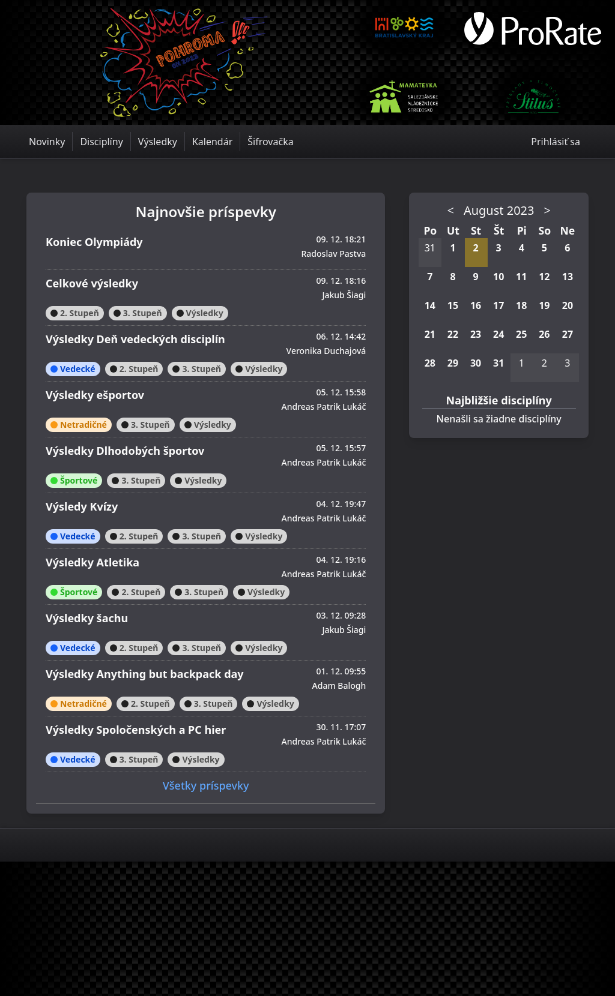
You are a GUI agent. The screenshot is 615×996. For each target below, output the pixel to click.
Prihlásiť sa (555, 141)
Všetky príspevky (206, 785)
